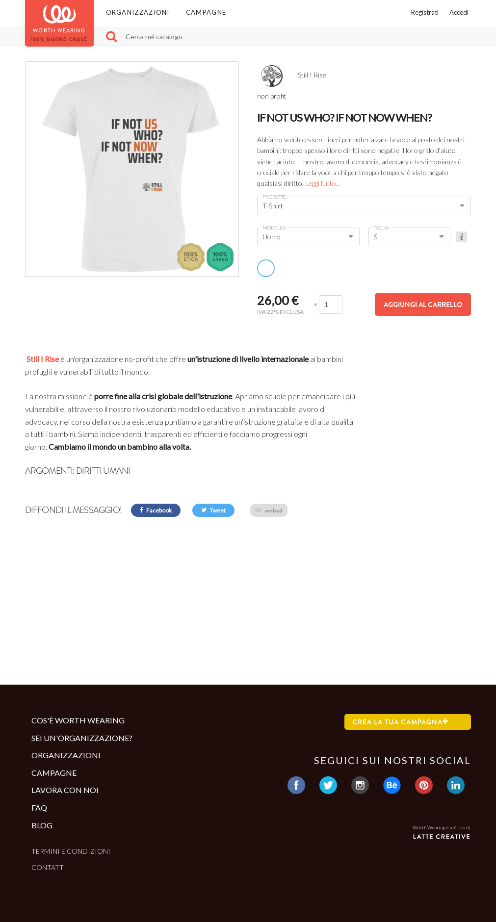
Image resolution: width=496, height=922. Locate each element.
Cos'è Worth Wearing (78, 720)
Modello (274, 227)
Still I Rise (42, 358)
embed (269, 510)
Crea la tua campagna (400, 722)
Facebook (156, 510)
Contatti (48, 867)
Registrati (425, 12)
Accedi (459, 12)
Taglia (381, 227)
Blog (41, 825)
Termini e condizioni (70, 851)
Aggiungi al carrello (423, 304)
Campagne (206, 12)
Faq (39, 807)
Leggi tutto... (322, 183)
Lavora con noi (65, 789)
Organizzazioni (138, 12)
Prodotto (274, 197)
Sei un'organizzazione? (81, 738)
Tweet (213, 510)
